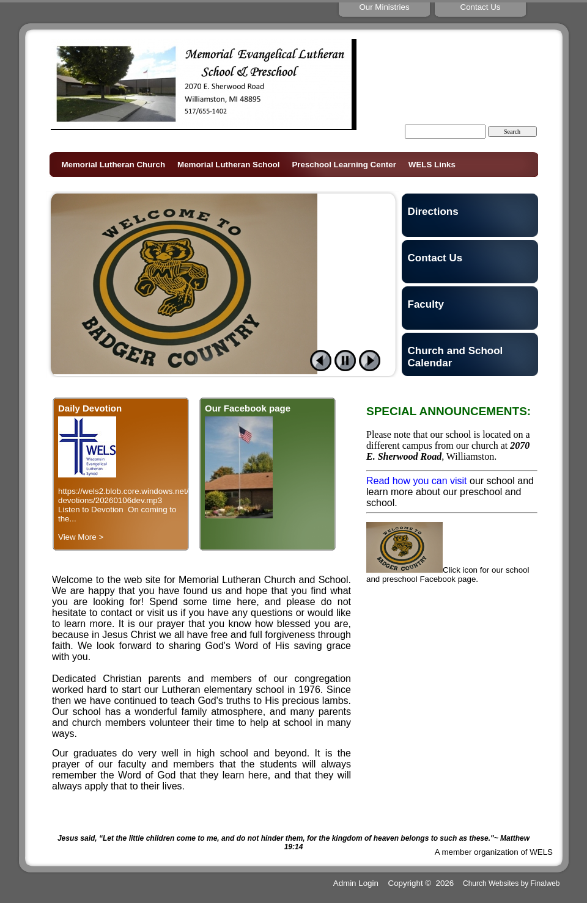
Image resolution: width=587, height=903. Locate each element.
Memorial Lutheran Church (114, 164)
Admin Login (355, 883)
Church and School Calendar (455, 357)
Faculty (426, 304)
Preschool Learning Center (344, 164)
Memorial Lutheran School (228, 164)
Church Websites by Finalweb (511, 883)
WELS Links (432, 164)
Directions (433, 211)
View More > (80, 537)
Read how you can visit (416, 481)
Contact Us (435, 258)
